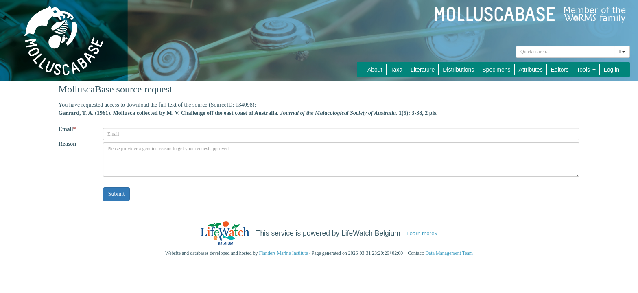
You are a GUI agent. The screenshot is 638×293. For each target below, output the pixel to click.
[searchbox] (565, 51)
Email (67, 129)
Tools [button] (586, 69)
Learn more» (421, 233)
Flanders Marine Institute (283, 253)
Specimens (496, 69)
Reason (67, 144)
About (374, 69)
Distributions (458, 69)
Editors (560, 69)
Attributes (531, 69)
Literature (423, 69)
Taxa (397, 69)
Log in (611, 69)
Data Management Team (449, 253)
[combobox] (565, 52)
